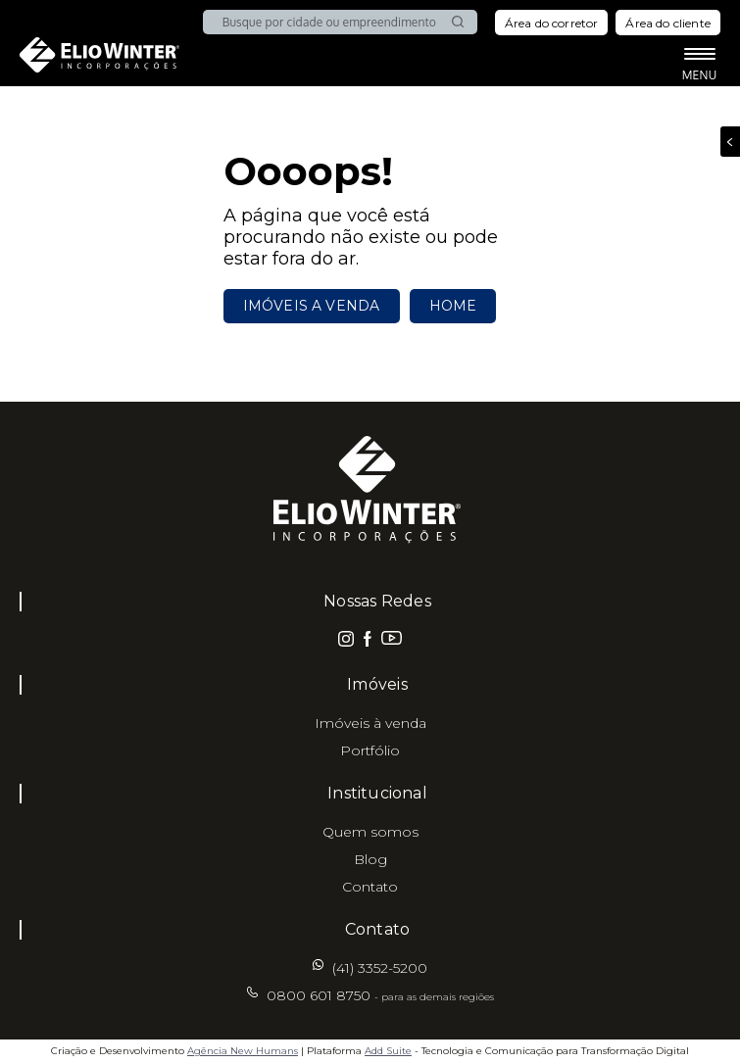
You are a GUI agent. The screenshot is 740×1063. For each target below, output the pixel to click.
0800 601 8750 (380, 995)
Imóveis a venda (311, 305)
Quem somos (370, 832)
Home (453, 305)
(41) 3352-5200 (379, 968)
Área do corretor (552, 23)
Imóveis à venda (370, 723)
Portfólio (370, 750)
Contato (370, 886)
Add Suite (388, 1050)
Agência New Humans (242, 1050)
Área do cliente (668, 23)
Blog (370, 859)
